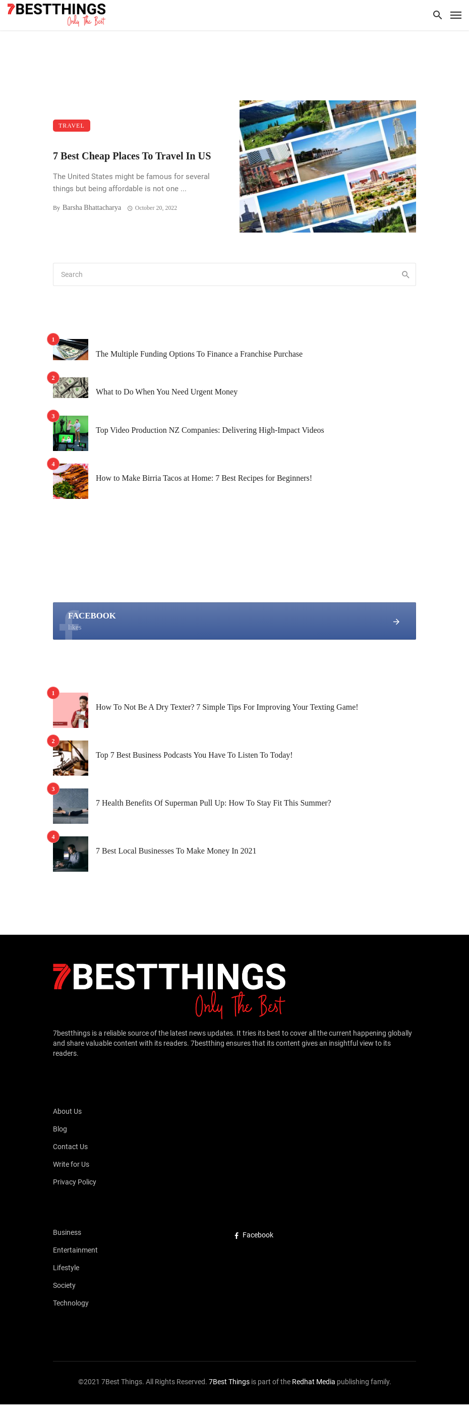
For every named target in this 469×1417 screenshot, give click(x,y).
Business (67, 1232)
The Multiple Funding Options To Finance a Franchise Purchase (199, 354)
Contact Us (70, 1147)
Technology (71, 1303)
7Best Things (229, 1382)
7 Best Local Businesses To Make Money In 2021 (176, 850)
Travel (71, 125)
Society (64, 1285)
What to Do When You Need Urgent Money (167, 391)
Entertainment (75, 1250)
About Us (67, 1111)
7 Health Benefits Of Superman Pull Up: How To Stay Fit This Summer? (213, 803)
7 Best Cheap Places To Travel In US (132, 155)
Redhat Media (312, 1382)
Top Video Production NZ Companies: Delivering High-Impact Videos (210, 430)
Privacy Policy (74, 1182)
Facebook (253, 1235)
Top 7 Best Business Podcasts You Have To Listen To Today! (194, 755)
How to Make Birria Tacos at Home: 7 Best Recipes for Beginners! (204, 478)
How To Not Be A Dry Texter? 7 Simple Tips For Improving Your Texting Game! (227, 707)
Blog (60, 1129)
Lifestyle (66, 1268)
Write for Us (71, 1164)
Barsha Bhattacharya (92, 207)
